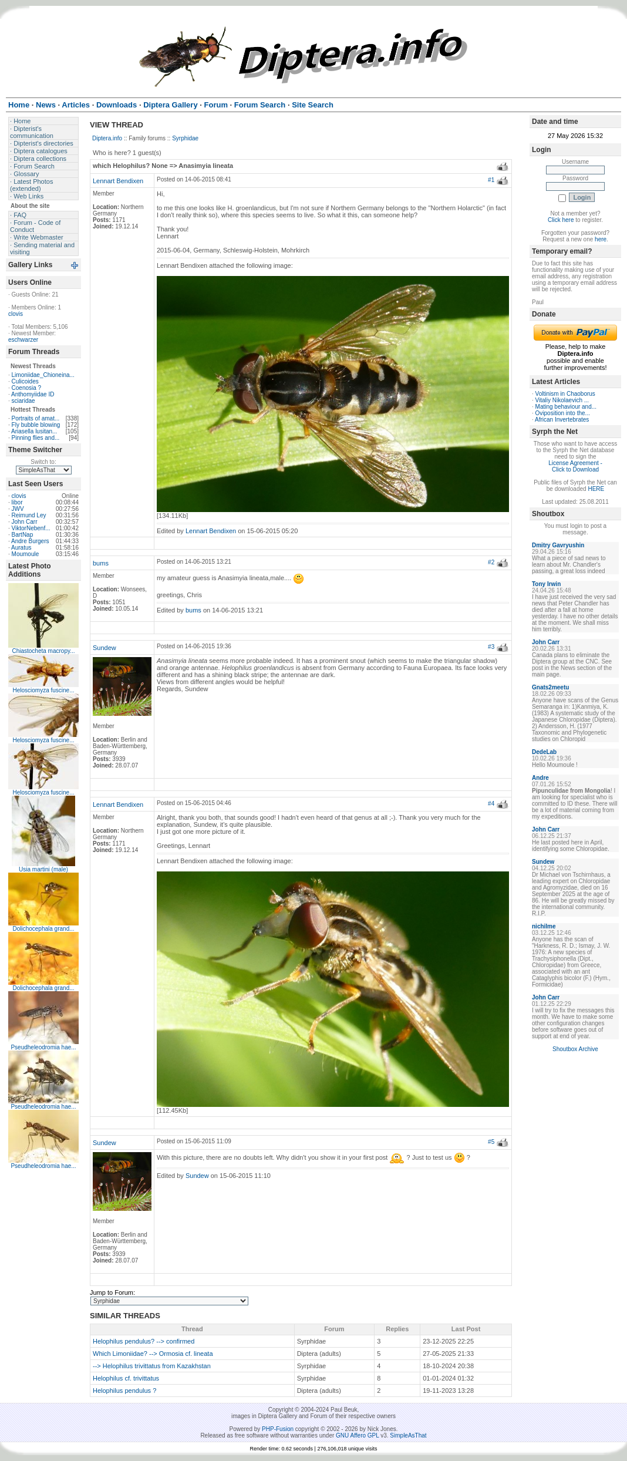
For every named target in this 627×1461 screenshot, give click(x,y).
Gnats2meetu (550, 687)
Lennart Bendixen (118, 180)
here (600, 239)
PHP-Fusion (278, 1429)
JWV (18, 509)
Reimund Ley (29, 515)
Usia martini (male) (43, 869)
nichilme (544, 926)
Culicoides (25, 381)
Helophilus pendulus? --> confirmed (143, 1341)
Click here (561, 220)
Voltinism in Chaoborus (565, 394)
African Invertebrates (562, 419)
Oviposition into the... (562, 413)
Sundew (104, 647)
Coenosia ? (27, 388)
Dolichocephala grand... (43, 928)
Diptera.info (107, 138)
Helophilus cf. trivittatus (126, 1378)
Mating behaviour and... (566, 406)
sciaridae (23, 401)
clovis (15, 314)
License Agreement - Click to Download (575, 466)
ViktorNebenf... (31, 528)
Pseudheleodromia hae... (43, 1047)
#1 (491, 180)
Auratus (21, 547)
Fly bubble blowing (36, 425)
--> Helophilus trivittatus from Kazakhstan (152, 1365)
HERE (596, 489)
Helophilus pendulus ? (124, 1390)
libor (17, 502)
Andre (540, 778)
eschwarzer (23, 339)
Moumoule (25, 554)
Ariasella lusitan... (34, 431)
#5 (491, 1142)
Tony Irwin (546, 584)
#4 (491, 803)
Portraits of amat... (36, 418)
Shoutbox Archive (575, 1049)
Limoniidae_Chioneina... (43, 375)
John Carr (25, 522)
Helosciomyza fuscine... (43, 690)
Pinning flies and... (36, 438)
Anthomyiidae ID (32, 394)
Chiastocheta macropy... (43, 651)
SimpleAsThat (408, 1435)
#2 (491, 562)
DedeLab (544, 752)
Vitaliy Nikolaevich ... (562, 400)
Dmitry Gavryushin (558, 545)
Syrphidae (185, 138)
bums (101, 563)
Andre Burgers (30, 541)
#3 (491, 647)
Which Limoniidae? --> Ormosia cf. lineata (153, 1353)
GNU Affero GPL (357, 1435)
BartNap (22, 534)
